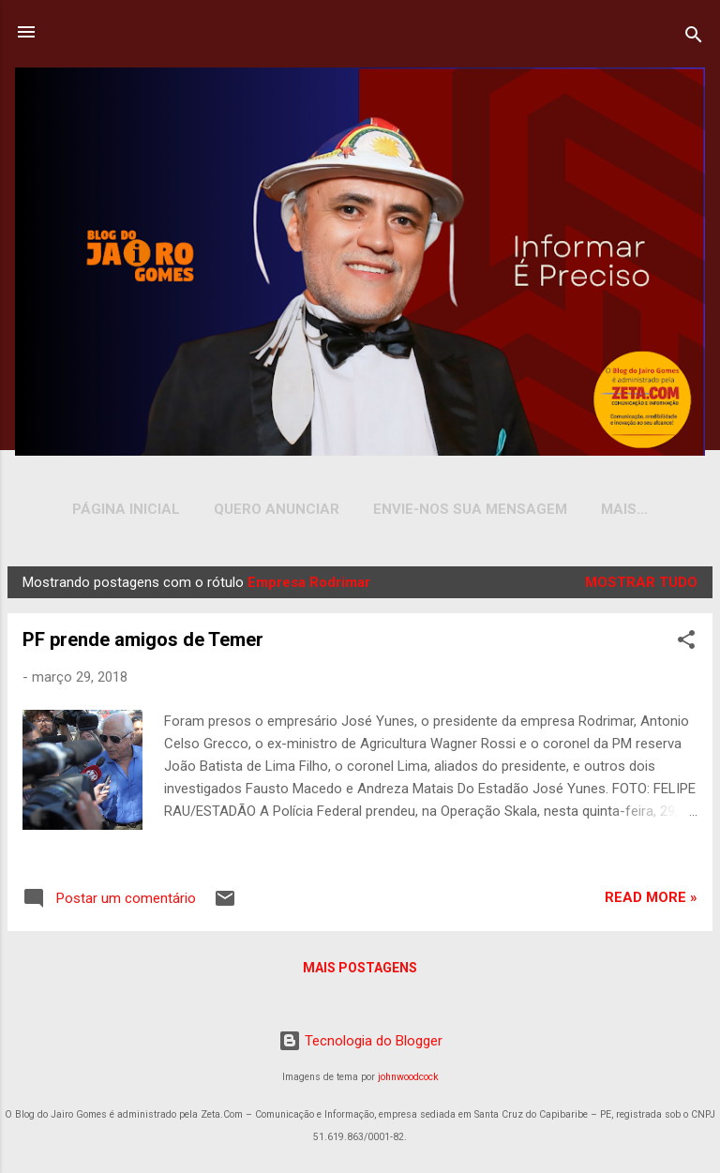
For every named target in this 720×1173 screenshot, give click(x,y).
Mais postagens (360, 971)
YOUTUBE (624, 509)
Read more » (651, 901)
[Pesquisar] (693, 38)
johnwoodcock (408, 1077)
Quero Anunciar (267, 509)
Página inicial (117, 509)
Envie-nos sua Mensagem (461, 509)
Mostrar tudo (641, 586)
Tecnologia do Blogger (360, 1040)
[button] (686, 646)
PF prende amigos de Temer (142, 643)
